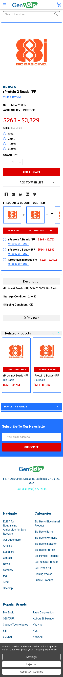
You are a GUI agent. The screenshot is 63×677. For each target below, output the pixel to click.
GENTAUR (8, 618)
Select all (13, 230)
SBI (5, 630)
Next (58, 333)
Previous (54, 333)
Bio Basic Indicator (46, 543)
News (6, 564)
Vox (35, 630)
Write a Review (12, 97)
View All (38, 636)
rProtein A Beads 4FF (15, 375)
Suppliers (8, 551)
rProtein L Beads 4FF (46, 375)
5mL (10, 133)
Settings (31, 657)
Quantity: (10, 155)
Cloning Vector (43, 574)
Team (6, 582)
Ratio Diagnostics (43, 612)
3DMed (7, 636)
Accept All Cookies (31, 671)
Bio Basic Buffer (44, 531)
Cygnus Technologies (15, 624)
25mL (11, 138)
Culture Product (44, 580)
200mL (12, 149)
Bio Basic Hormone (46, 537)
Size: (12, 127)
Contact (7, 557)
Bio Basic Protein (45, 549)
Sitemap (8, 588)
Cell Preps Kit (43, 568)
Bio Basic (8, 612)
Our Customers (12, 539)
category (8, 570)
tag (5, 576)
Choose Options (18, 243)
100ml (12, 143)
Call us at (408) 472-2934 (32, 489)
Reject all (31, 664)
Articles (7, 545)
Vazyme (38, 624)
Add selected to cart (41, 230)
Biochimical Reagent (46, 555)
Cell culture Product (46, 561)
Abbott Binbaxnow (43, 618)
